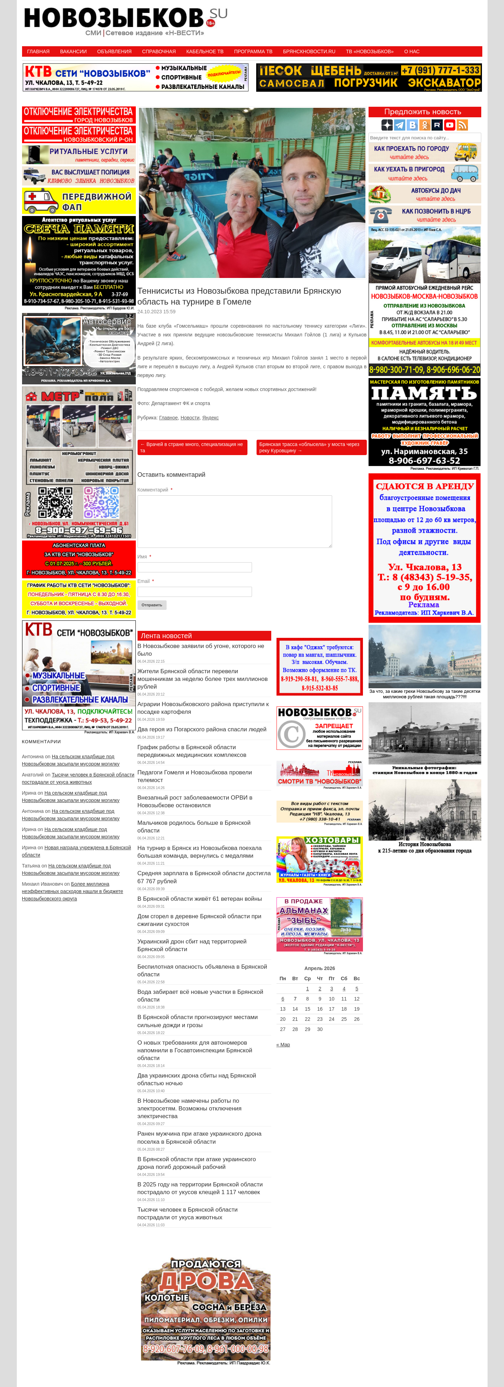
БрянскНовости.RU (309, 51)
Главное (168, 417)
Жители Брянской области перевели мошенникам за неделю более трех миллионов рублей (203, 679)
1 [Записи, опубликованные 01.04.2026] (307, 988)
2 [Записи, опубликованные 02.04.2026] (319, 988)
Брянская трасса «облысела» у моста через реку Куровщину (309, 447)
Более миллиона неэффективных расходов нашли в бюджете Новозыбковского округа (72, 891)
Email (146, 581)
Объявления (114, 51)
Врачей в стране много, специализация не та (191, 447)
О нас (412, 51)
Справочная (159, 51)
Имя (145, 556)
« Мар (283, 1044)
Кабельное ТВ (205, 51)
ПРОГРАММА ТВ (253, 51)
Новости (190, 417)
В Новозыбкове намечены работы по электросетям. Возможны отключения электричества (190, 1108)
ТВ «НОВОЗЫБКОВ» (369, 51)
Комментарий (155, 490)
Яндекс (210, 417)
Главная (38, 51)
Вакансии (73, 51)
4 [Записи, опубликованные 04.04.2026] (344, 988)
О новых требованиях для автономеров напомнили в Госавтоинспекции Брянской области (195, 1050)
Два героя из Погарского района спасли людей (202, 729)
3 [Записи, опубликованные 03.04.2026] (331, 988)
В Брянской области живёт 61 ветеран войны (200, 898)
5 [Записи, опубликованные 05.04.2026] (357, 988)
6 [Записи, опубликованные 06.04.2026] (282, 999)
